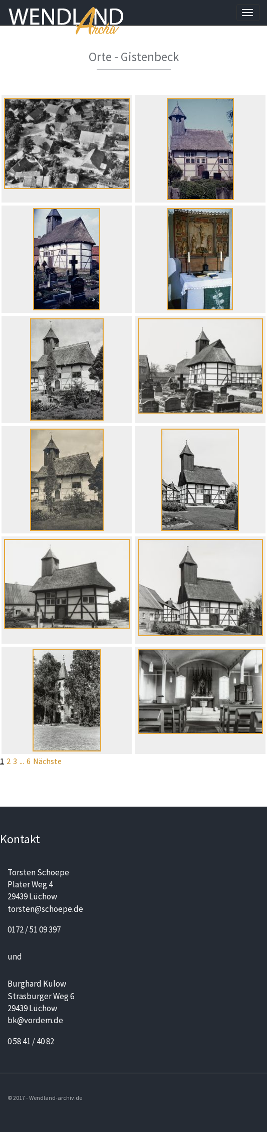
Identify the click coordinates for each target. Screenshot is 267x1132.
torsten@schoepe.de (45, 908)
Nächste (47, 761)
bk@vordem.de (35, 1020)
